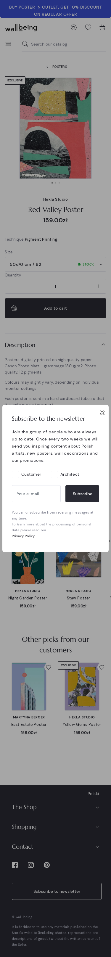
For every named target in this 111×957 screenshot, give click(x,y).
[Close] (102, 413)
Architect (69, 474)
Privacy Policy (23, 536)
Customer (31, 474)
